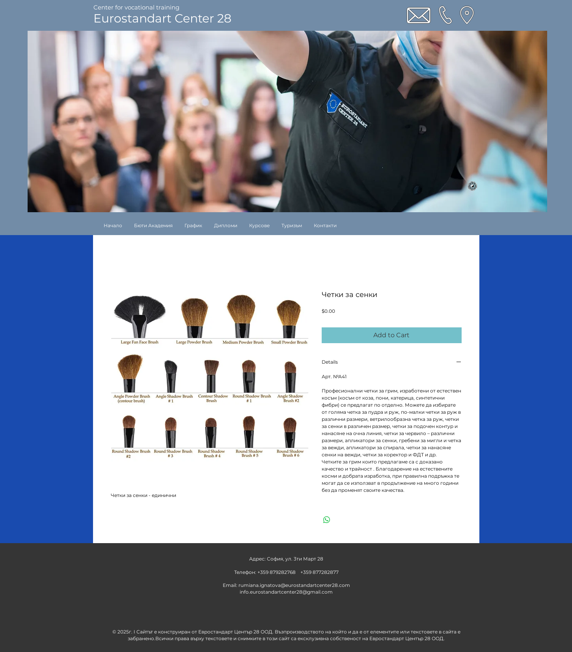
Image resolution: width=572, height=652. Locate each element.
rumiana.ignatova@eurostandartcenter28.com (294, 585)
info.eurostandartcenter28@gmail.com (286, 592)
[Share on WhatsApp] (327, 520)
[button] (259, 225)
